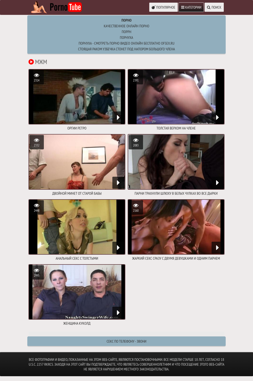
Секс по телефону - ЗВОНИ (126, 341)
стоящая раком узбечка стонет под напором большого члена (126, 49)
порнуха (126, 37)
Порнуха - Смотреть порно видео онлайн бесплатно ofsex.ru (126, 43)
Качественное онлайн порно (126, 25)
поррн (126, 31)
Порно (126, 20)
